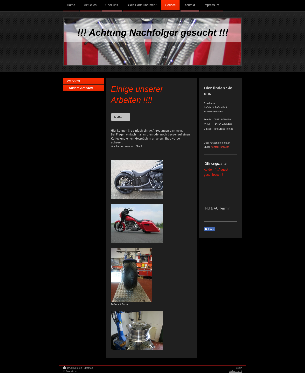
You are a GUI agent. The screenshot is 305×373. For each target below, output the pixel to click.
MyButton (120, 117)
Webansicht (235, 371)
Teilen (209, 229)
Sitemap (88, 368)
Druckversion (72, 368)
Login (239, 368)
